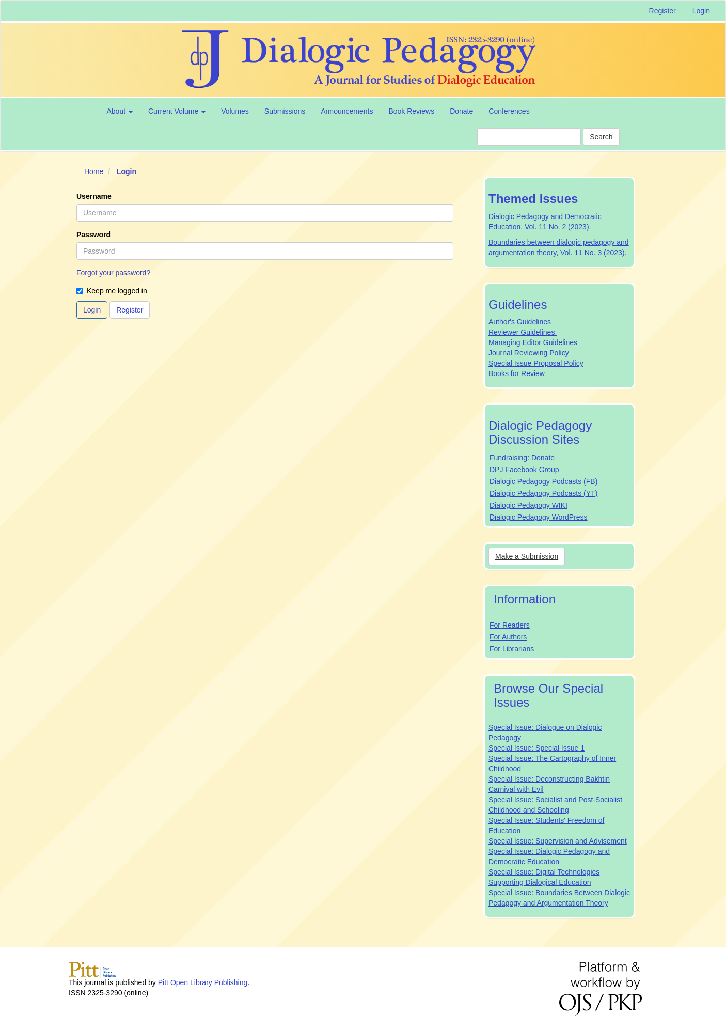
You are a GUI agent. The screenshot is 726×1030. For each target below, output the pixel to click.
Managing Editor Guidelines (532, 342)
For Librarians (512, 649)
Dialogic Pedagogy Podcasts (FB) (543, 481)
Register (662, 11)
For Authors (508, 637)
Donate (461, 111)
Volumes (235, 111)
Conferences (508, 111)
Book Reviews (411, 111)
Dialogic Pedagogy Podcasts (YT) (543, 493)
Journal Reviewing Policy (528, 353)
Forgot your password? (113, 273)
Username (94, 196)
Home (93, 171)
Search (601, 137)
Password (93, 234)
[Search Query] (529, 137)
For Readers (510, 625)
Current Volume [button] (177, 111)
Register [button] (129, 310)
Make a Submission (526, 556)
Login (701, 11)
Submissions (284, 111)
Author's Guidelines (519, 322)
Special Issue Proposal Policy (535, 363)
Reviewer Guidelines (522, 332)
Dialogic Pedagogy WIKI (528, 505)
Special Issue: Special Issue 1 (536, 748)
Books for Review (516, 373)
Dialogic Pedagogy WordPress (539, 517)
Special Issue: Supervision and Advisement (557, 841)
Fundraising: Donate (522, 458)
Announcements (347, 111)
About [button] (120, 111)
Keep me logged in (111, 291)
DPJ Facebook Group (524, 469)
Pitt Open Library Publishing (203, 982)
